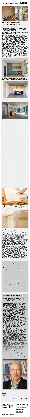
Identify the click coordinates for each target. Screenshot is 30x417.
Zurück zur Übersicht (15, 399)
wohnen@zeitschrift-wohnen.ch (7, 407)
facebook (4, 392)
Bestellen (7, 3)
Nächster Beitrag (24, 398)
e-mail (3, 395)
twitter (3, 394)
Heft (3, 3)
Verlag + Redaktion (14, 3)
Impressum (7, 414)
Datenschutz (12, 414)
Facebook (3, 414)
